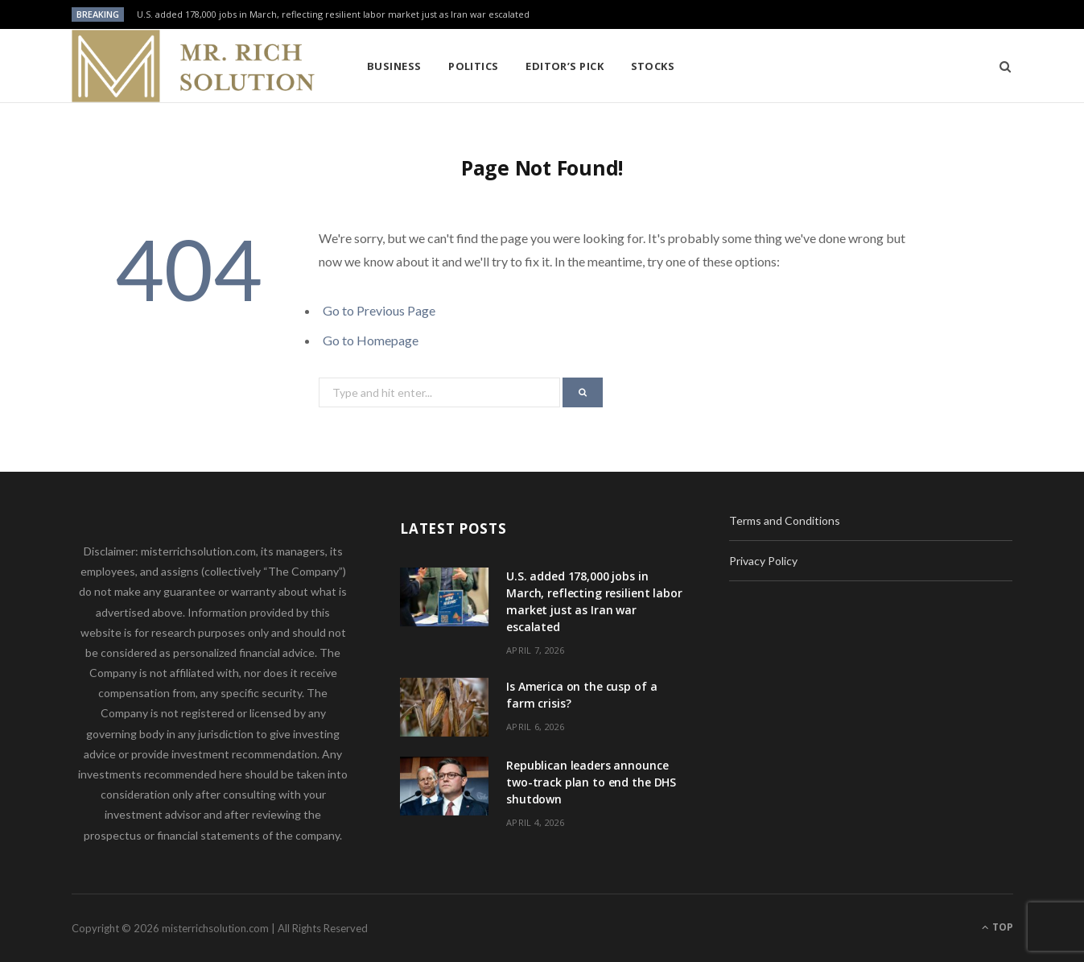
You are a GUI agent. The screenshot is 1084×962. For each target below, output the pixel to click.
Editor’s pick (565, 66)
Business (394, 66)
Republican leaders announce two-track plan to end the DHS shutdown (591, 782)
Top (997, 927)
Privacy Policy (763, 561)
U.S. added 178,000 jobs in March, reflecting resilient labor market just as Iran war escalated (333, 14)
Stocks (653, 66)
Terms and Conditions (784, 520)
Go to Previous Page (379, 310)
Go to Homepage (370, 340)
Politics (473, 66)
